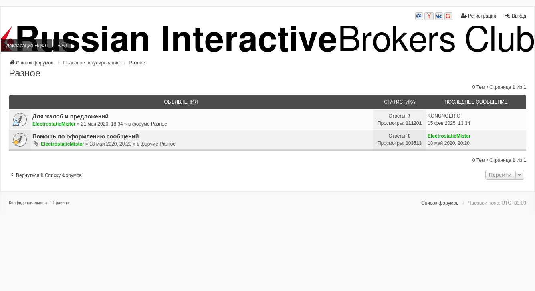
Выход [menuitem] (515, 16)
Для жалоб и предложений (70, 116)
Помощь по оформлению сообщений (85, 136)
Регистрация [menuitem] (478, 16)
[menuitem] (29, 203)
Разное (24, 73)
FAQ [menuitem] (62, 45)
